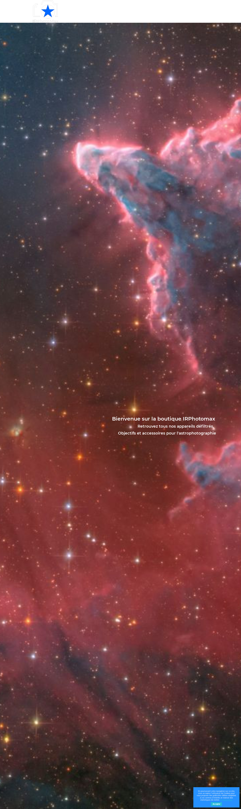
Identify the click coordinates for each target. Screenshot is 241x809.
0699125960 (151, 11)
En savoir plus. (226, 800)
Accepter (216, 804)
